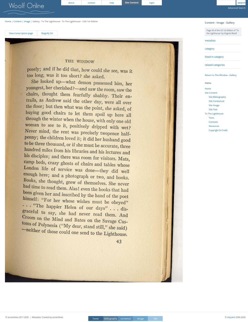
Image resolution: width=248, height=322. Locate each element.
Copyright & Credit (218, 130)
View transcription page (21, 33)
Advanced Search (237, 7)
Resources (214, 126)
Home (8, 21)
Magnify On (47, 33)
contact (91, 2)
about (71, 2)
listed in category (214, 56)
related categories (215, 65)
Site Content (211, 92)
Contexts (213, 121)
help (112, 2)
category (209, 48)
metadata (210, 40)
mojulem (231, 317)
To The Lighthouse (214, 113)
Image (27, 21)
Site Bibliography (217, 96)
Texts (211, 117)
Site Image (214, 105)
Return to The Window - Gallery (220, 75)
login (151, 2)
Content (17, 21)
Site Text (213, 109)
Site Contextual (216, 101)
